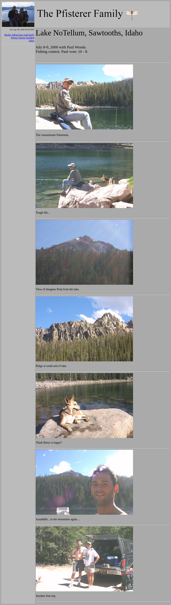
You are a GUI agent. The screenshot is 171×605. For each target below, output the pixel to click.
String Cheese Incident (22, 37)
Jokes (31, 40)
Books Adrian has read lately (19, 34)
